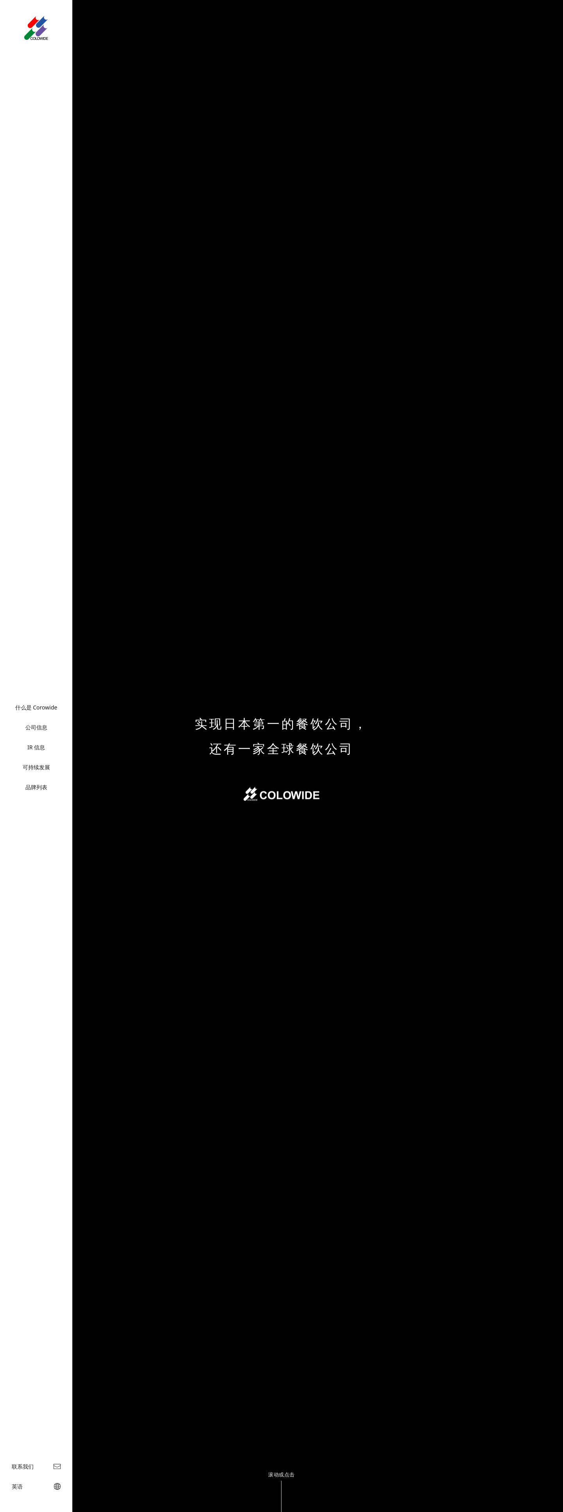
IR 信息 (36, 747)
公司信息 (36, 727)
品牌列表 (36, 787)
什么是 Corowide (36, 707)
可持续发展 (36, 767)
